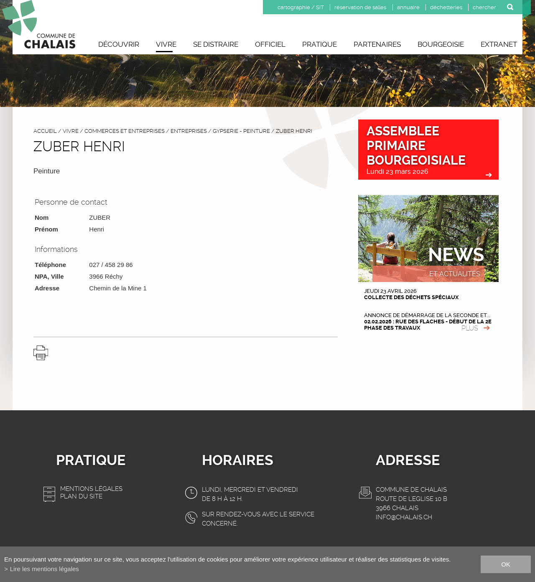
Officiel (270, 44)
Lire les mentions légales (44, 568)
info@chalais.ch (404, 517)
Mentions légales (91, 489)
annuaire (408, 7)
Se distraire (215, 44)
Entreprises (189, 131)
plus (469, 328)
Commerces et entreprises (124, 131)
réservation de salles (360, 7)
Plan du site (81, 496)
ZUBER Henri (294, 131)
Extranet (499, 44)
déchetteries (446, 7)
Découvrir (118, 44)
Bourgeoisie (441, 44)
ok (505, 563)
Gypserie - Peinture (241, 131)
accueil (45, 131)
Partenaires (377, 44)
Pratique (319, 44)
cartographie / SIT (301, 7)
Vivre (166, 44)
